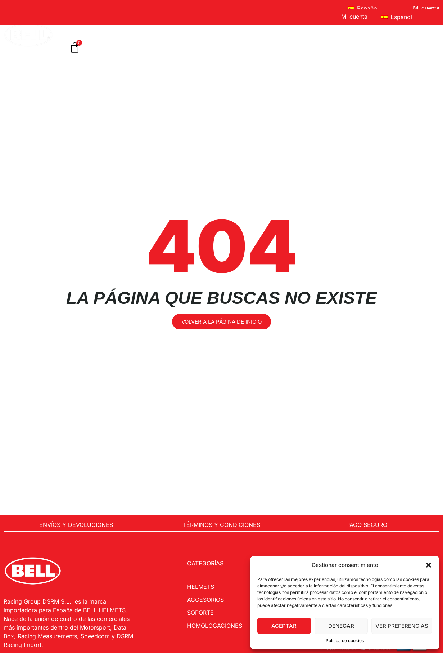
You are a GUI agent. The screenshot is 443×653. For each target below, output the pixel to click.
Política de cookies (345, 640)
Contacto (409, 29)
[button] (428, 565)
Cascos (114, 29)
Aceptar (284, 625)
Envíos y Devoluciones (76, 524)
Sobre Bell (329, 29)
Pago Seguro (366, 524)
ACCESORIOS (165, 29)
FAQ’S (372, 29)
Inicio (75, 29)
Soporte (278, 29)
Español (363, 8)
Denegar (341, 625)
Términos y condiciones (221, 524)
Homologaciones (224, 29)
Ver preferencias (401, 625)
